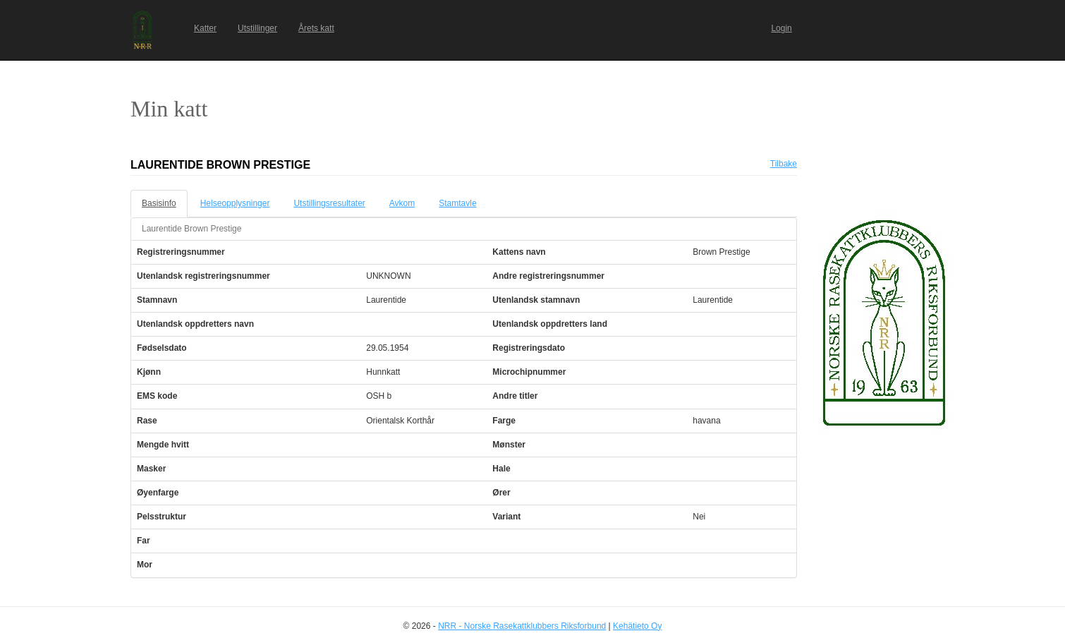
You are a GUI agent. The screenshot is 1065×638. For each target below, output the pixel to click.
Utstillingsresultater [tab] (329, 203)
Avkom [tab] (402, 203)
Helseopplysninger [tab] (235, 203)
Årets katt (316, 28)
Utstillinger (257, 28)
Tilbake (783, 164)
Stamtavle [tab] (457, 203)
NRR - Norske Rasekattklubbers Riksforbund (522, 626)
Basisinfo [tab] (159, 203)
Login (781, 28)
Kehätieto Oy (637, 626)
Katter (205, 28)
